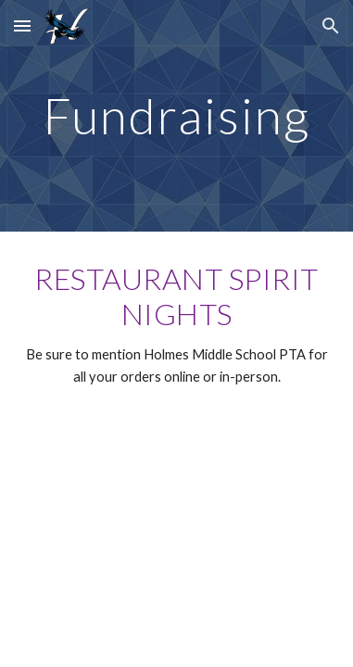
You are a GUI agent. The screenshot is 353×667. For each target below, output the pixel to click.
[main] (176, 115)
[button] (22, 25)
